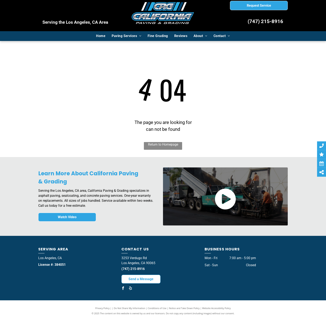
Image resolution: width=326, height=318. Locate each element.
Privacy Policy (102, 308)
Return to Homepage (163, 144)
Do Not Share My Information (129, 308)
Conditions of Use (157, 308)
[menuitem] (101, 36)
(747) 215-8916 (265, 21)
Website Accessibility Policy (216, 308)
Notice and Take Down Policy (184, 308)
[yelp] (130, 289)
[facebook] (123, 289)
